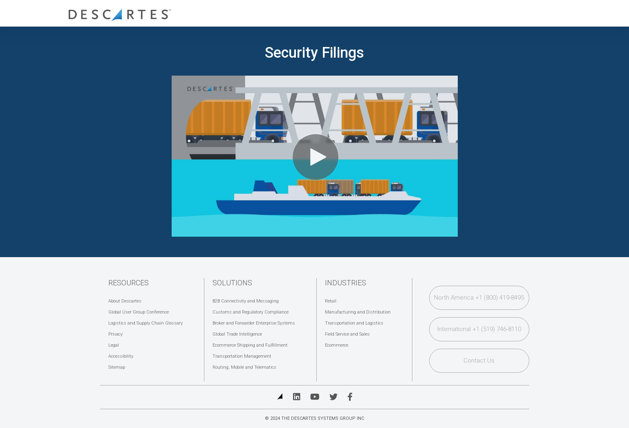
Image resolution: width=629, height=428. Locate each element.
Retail (330, 301)
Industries (345, 282)
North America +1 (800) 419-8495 (479, 297)
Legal (113, 345)
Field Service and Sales (347, 334)
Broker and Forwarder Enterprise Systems (254, 323)
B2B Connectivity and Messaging (246, 301)
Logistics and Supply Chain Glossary (145, 323)
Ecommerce (336, 345)
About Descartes (124, 301)
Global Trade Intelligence (237, 334)
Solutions (232, 282)
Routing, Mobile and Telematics (244, 367)
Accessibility (120, 356)
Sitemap (116, 367)
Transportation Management (242, 356)
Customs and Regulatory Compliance (251, 312)
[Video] (315, 156)
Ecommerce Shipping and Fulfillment (250, 345)
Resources (128, 282)
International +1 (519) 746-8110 (479, 329)
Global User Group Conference (138, 312)
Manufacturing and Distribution (358, 312)
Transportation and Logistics (354, 323)
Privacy (115, 334)
